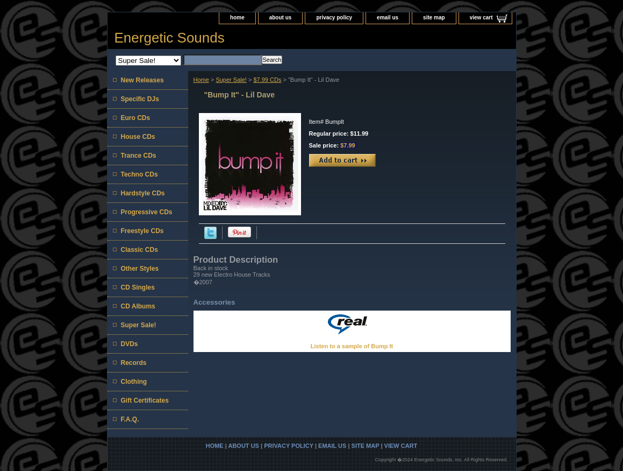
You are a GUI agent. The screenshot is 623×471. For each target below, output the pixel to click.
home (237, 17)
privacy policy (334, 17)
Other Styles (140, 268)
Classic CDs (139, 250)
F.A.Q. (130, 419)
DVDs (129, 344)
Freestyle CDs (142, 231)
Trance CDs (138, 155)
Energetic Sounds (169, 38)
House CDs (138, 136)
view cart (481, 17)
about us (280, 17)
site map (434, 17)
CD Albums (138, 306)
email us (387, 17)
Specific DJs (140, 99)
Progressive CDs (147, 212)
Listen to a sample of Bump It (352, 346)
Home (201, 79)
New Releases (142, 80)
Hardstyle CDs (143, 193)
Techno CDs (139, 174)
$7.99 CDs (267, 79)
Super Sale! (231, 79)
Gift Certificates (145, 400)
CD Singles (138, 287)
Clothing (134, 381)
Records (134, 363)
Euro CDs (136, 118)
